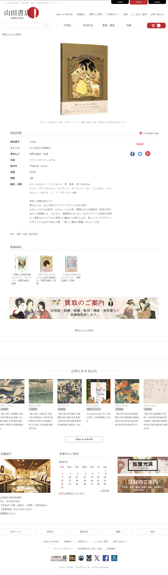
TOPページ (15, 532)
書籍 (118, 532)
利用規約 (111, 549)
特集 (128, 25)
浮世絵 (67, 25)
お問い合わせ (157, 14)
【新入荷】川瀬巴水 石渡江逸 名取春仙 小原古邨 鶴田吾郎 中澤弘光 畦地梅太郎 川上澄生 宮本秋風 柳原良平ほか (41, 421)
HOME (120, 2)
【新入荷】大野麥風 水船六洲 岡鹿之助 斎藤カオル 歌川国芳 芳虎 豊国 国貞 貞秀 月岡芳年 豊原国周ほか (11, 421)
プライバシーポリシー (63, 549)
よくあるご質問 (139, 14)
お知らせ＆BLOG (64, 14)
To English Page (149, 133)
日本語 (138, 2)
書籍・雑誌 (108, 25)
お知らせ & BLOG (84, 371)
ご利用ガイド (112, 14)
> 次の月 (104, 490)
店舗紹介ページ (7, 513)
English (157, 2)
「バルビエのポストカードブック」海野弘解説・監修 (71, 278)
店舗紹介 (81, 14)
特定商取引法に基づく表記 (90, 549)
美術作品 (88, 25)
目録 (125, 14)
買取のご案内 (95, 14)
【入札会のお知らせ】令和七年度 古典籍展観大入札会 (98, 417)
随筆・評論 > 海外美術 (27, 234)
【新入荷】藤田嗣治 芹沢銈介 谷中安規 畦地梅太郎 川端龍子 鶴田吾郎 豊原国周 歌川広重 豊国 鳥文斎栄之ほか (156, 421)
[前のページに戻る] (11, 34)
